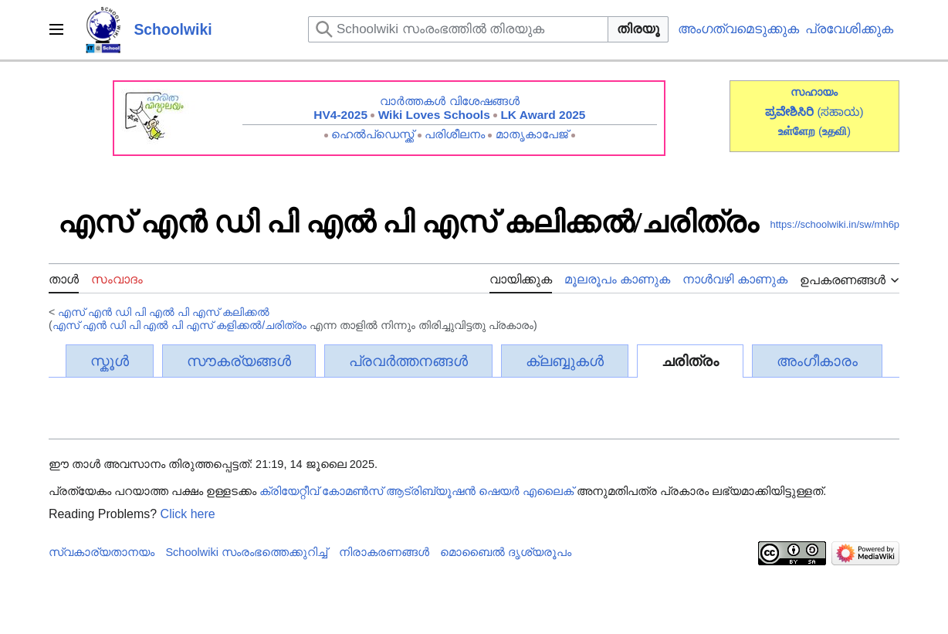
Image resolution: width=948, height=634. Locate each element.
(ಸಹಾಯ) (840, 111)
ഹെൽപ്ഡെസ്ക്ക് (372, 134)
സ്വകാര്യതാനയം (101, 552)
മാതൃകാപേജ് (532, 134)
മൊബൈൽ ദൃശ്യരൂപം (505, 552)
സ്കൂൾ (109, 361)
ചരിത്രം (690, 361)
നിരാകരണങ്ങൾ (384, 552)
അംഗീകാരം (817, 361)
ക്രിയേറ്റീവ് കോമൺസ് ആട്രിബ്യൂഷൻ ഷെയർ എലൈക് (416, 491)
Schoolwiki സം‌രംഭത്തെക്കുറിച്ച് (246, 552)
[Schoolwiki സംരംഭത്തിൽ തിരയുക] (458, 29)
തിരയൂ (638, 29)
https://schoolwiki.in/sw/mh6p (834, 224)
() (834, 130)
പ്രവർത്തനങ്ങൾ (408, 361)
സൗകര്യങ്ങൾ (239, 361)
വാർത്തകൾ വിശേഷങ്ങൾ (449, 100)
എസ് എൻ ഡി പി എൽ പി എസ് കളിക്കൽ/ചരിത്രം (179, 325)
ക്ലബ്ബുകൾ (565, 361)
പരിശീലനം (455, 134)
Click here (188, 513)
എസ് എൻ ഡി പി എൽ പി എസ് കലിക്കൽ (163, 312)
